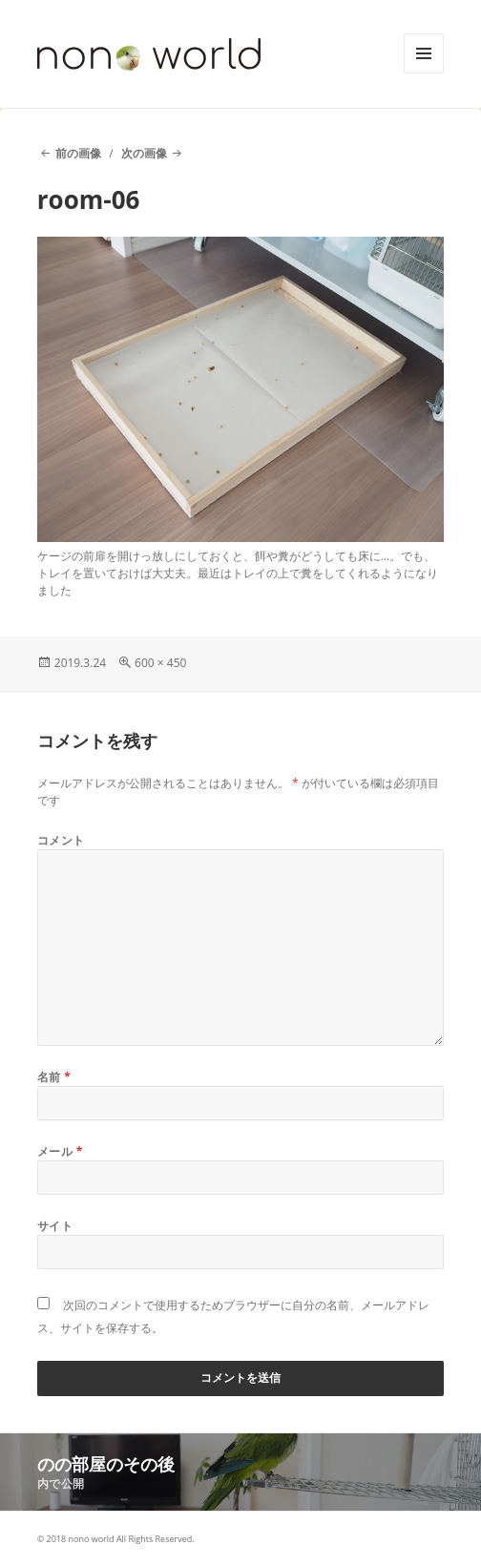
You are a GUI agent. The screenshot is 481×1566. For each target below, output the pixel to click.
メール (60, 1151)
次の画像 (144, 153)
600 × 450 (160, 663)
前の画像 (78, 153)
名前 (54, 1077)
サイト (55, 1226)
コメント (61, 840)
